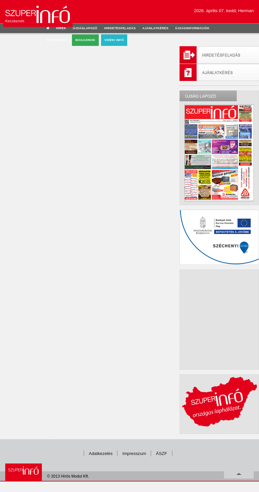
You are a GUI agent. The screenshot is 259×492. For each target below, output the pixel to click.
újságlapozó (85, 28)
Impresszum (134, 453)
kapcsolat (56, 40)
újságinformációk (192, 28)
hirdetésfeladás (120, 28)
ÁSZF (161, 453)
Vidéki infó (114, 40)
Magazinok (85, 40)
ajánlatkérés (155, 28)
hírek (61, 28)
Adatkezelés (101, 453)
